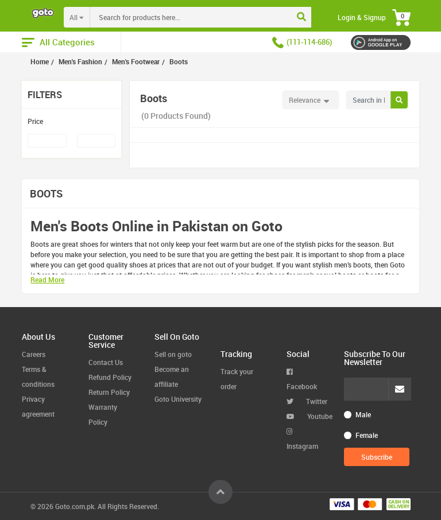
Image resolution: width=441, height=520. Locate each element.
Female (366, 435)
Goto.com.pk (74, 506)
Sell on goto (173, 354)
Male (363, 414)
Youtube (309, 416)
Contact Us (105, 362)
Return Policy (109, 392)
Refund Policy (109, 377)
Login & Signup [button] (362, 17)
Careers (33, 354)
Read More (47, 279)
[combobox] (214, 17)
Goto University (178, 398)
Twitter (307, 401)
